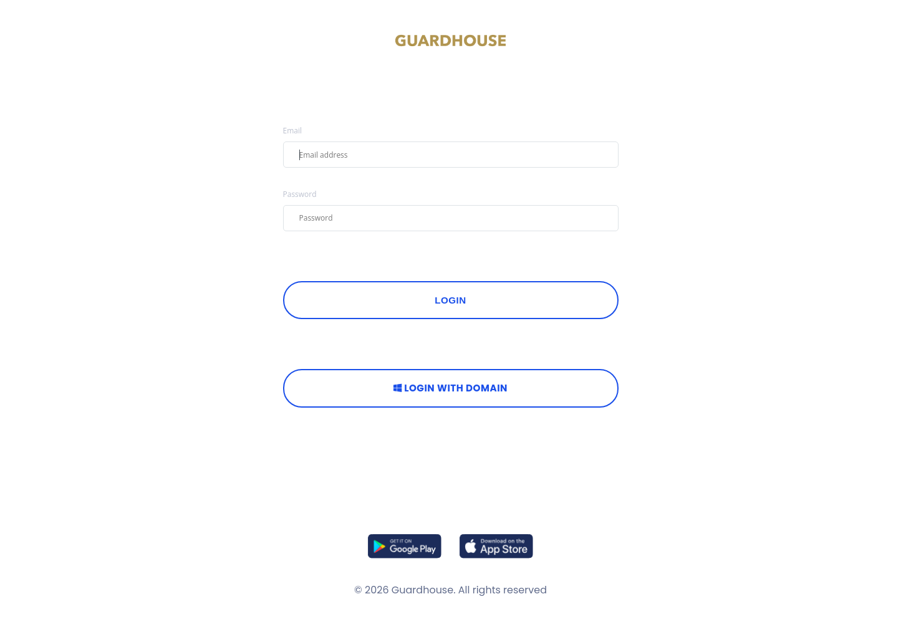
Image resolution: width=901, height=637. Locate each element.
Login (450, 300)
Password (300, 194)
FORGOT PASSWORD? (320, 257)
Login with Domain (450, 388)
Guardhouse (422, 590)
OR (450, 346)
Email (292, 131)
